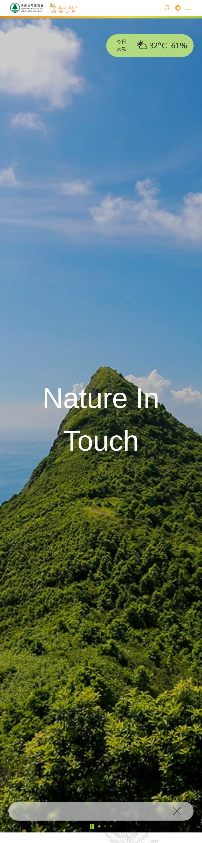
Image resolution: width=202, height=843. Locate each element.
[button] (99, 826)
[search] (167, 8)
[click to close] (178, 811)
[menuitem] (178, 8)
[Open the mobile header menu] (188, 8)
